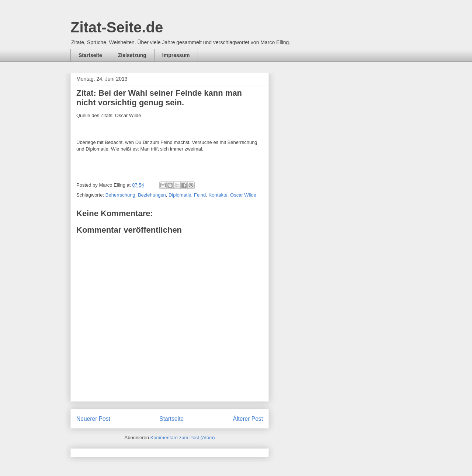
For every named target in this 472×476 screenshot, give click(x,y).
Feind (200, 195)
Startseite (90, 55)
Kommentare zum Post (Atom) (182, 437)
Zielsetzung (132, 55)
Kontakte (218, 195)
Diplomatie (180, 195)
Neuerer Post (93, 419)
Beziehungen (152, 195)
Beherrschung (120, 195)
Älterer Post (248, 419)
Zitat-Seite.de (116, 27)
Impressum (176, 55)
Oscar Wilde (243, 195)
